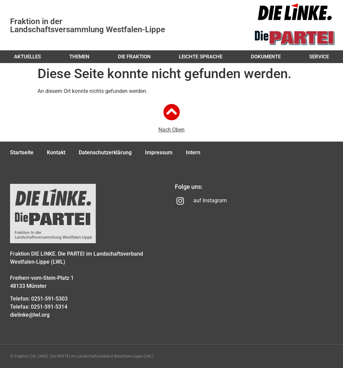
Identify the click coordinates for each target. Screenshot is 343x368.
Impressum (159, 152)
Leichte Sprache (200, 57)
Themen (79, 57)
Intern (193, 152)
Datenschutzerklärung (105, 152)
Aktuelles (27, 57)
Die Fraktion (134, 57)
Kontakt (56, 152)
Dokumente (266, 57)
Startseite (21, 152)
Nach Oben (171, 129)
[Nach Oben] (171, 112)
